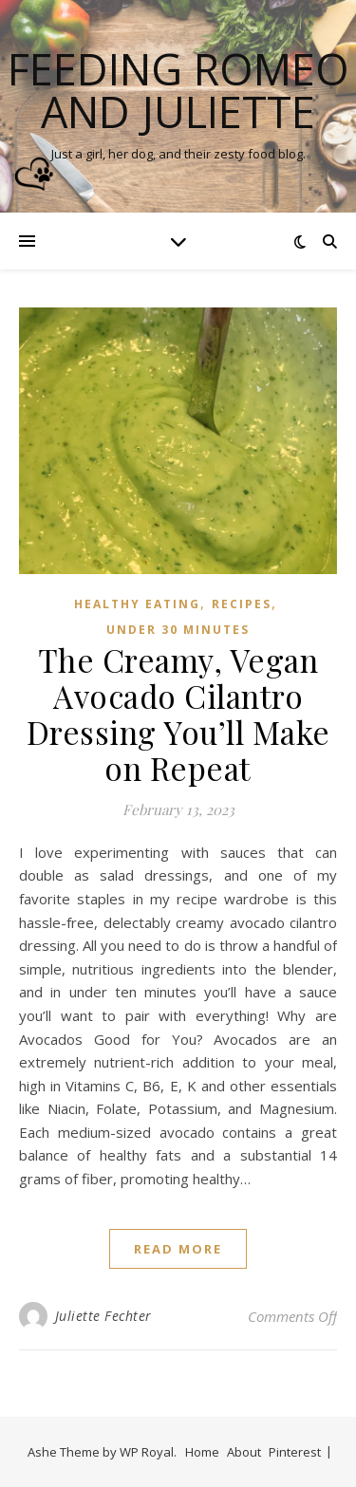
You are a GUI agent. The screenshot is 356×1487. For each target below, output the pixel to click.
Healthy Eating (137, 604)
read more (178, 1248)
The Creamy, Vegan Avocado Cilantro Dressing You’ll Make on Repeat (178, 714)
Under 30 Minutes (178, 630)
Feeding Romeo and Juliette (178, 90)
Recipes (242, 604)
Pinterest (295, 1451)
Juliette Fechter (103, 1316)
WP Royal (147, 1451)
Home (202, 1451)
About (244, 1451)
